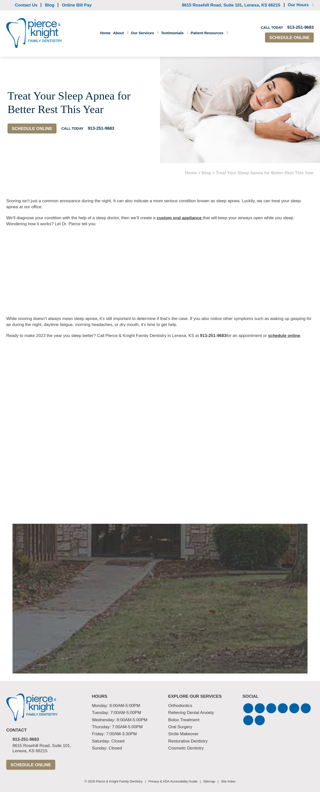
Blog (49, 5)
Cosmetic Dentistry (186, 748)
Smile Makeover (183, 734)
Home (105, 33)
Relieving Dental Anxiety (191, 712)
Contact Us (26, 5)
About (118, 33)
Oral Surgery (180, 726)
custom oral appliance (180, 218)
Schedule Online (289, 37)
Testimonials (172, 33)
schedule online (284, 335)
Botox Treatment (184, 720)
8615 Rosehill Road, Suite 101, (231, 5)
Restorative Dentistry (188, 741)
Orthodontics (180, 705)
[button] (248, 708)
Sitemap (209, 781)
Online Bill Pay (77, 5)
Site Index (228, 781)
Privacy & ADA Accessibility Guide (173, 781)
